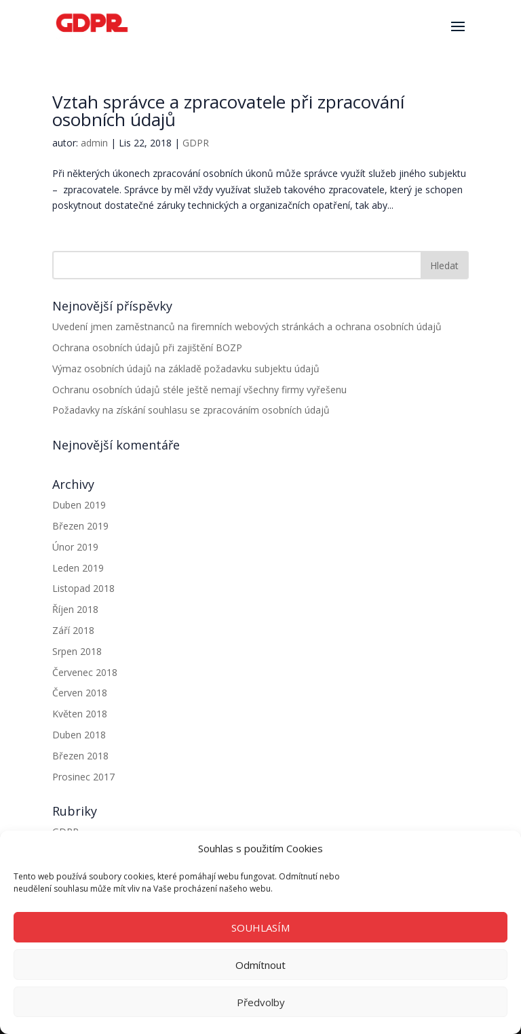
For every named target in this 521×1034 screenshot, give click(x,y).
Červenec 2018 (84, 672)
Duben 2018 (79, 734)
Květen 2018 (79, 713)
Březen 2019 (80, 525)
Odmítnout (260, 965)
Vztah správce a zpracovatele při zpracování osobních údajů (228, 111)
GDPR (195, 142)
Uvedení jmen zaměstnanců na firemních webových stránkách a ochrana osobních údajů (247, 326)
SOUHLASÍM (260, 927)
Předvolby (261, 1002)
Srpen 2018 (77, 651)
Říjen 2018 (75, 609)
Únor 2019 (75, 546)
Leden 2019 (78, 567)
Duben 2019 (79, 504)
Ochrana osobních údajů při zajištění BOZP (147, 347)
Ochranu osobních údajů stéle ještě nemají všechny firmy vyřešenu (199, 389)
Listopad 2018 (83, 588)
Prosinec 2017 (83, 776)
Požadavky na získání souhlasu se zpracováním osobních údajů (191, 409)
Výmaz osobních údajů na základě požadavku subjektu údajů (186, 368)
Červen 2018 (79, 692)
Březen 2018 (80, 755)
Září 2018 (73, 630)
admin (94, 142)
